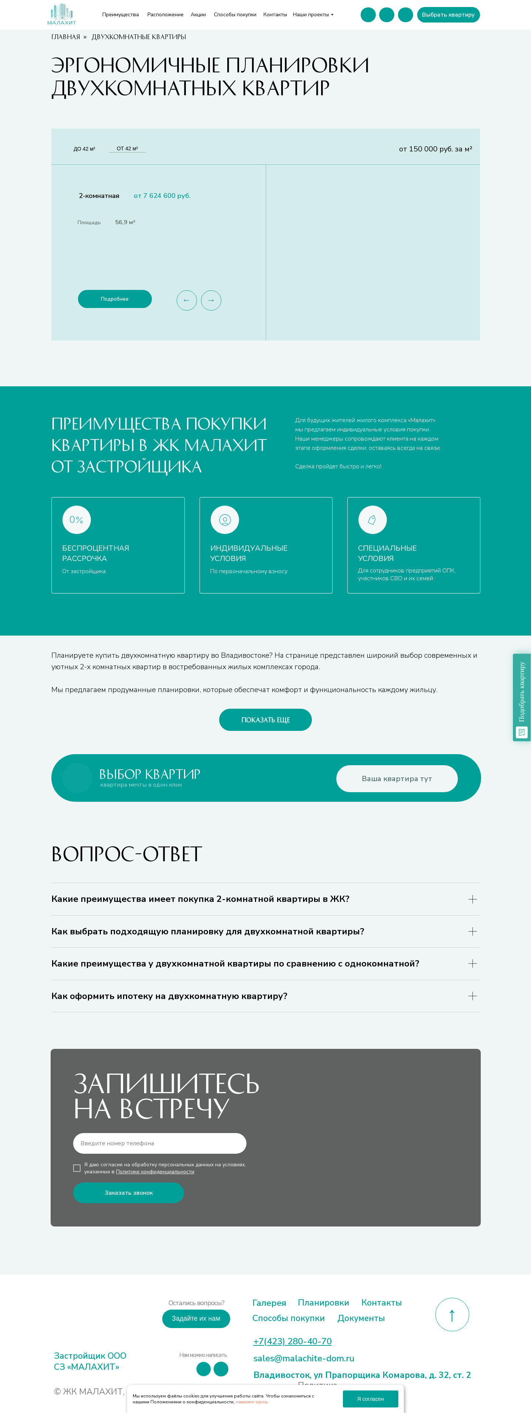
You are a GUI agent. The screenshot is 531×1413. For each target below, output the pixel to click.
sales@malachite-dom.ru (303, 1358)
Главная (65, 37)
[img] (80, 1317)
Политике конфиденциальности (155, 1171)
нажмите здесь (251, 1402)
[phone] (159, 1143)
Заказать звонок (129, 1193)
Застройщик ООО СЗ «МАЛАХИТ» (90, 1361)
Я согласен (370, 1399)
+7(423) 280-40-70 (292, 1341)
